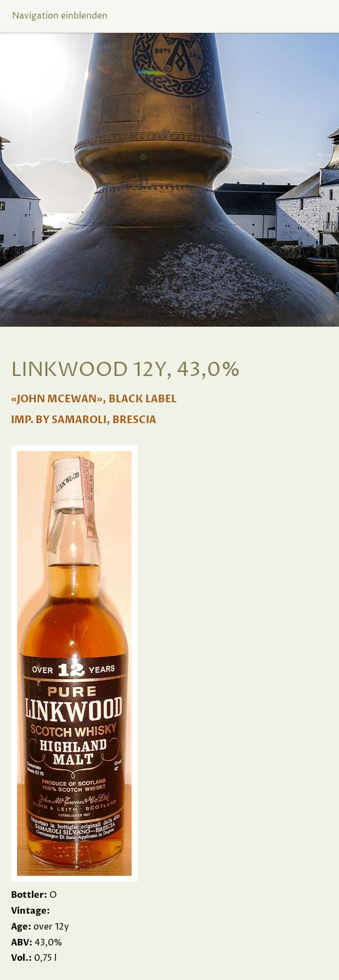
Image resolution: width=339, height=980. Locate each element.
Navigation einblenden (60, 16)
